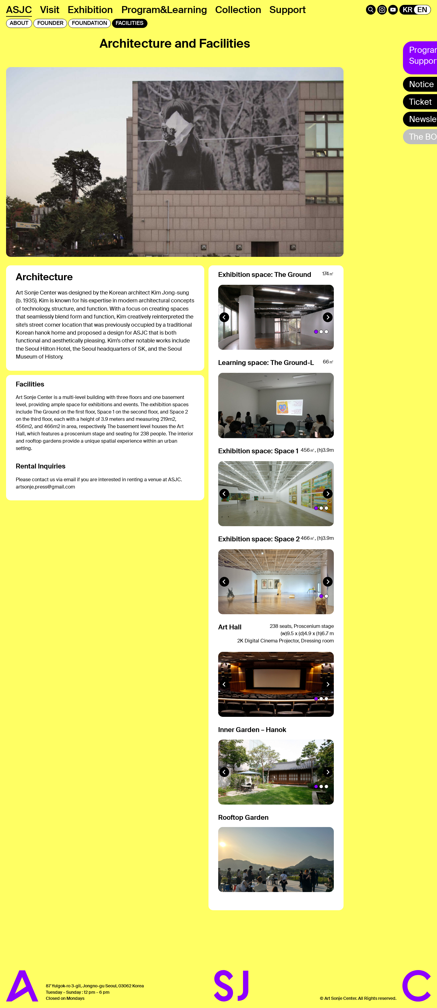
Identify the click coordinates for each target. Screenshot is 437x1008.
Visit (49, 9)
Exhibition (90, 9)
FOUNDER (50, 23)
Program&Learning (164, 9)
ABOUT (19, 23)
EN (422, 9)
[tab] (316, 352)
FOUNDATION (89, 23)
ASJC (19, 9)
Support (287, 9)
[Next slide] (328, 337)
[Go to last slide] (224, 337)
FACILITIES (130, 23)
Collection (238, 9)
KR (407, 9)
